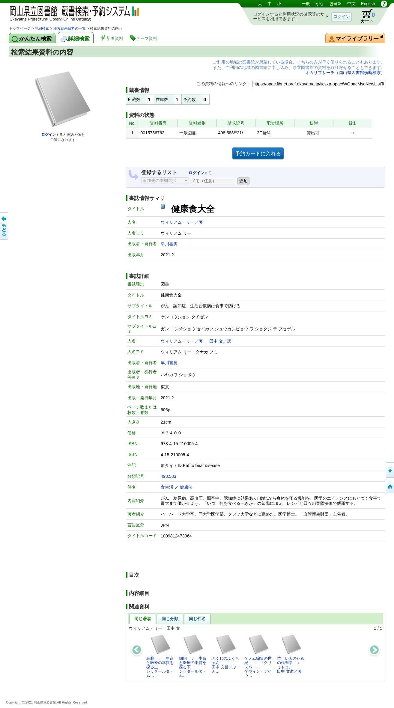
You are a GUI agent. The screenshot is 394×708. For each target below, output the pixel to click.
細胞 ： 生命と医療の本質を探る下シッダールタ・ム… (192, 656)
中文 (351, 3)
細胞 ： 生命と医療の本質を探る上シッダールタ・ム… (160, 656)
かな (319, 3)
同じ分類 (170, 618)
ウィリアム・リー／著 (182, 222)
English (368, 3)
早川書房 (169, 244)
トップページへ (389, 486)
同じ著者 (142, 618)
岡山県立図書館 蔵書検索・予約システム (72, 12)
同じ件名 (197, 618)
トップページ (20, 28)
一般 (306, 3)
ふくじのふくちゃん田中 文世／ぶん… (225, 654)
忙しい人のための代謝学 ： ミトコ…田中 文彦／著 (290, 654)
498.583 (168, 476)
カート (365, 16)
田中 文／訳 (220, 341)
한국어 (335, 3)
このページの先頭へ (389, 470)
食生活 (167, 487)
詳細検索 (42, 28)
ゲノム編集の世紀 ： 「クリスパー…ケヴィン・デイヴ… (258, 656)
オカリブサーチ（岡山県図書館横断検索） (345, 72)
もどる (4, 226)
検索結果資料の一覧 (69, 28)
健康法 (186, 487)
